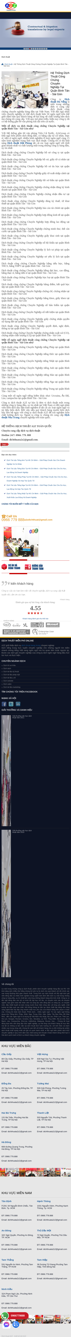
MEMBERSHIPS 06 (16, 631)
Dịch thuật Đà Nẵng (59, 100)
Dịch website (8, 681)
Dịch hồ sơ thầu (9, 665)
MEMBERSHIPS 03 (26, 624)
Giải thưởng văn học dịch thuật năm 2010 (22, 831)
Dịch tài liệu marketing (11, 687)
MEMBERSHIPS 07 (43, 631)
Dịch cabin (7, 684)
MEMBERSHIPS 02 (16, 624)
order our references (36, 567)
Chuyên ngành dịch (13, 661)
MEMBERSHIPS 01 (6, 624)
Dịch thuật (8, 64)
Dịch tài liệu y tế (9, 678)
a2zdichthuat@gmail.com (38, 520)
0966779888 (18, 1315)
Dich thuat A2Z (7, 1336)
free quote (13, 567)
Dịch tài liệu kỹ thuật (11, 671)
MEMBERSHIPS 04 (37, 624)
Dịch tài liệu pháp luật (11, 675)
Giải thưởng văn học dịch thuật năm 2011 (22, 717)
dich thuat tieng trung (31, 645)
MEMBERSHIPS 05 (53, 624)
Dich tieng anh (11, 6)
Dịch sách (7, 668)
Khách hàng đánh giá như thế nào (35, 619)
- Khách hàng (64, 599)
